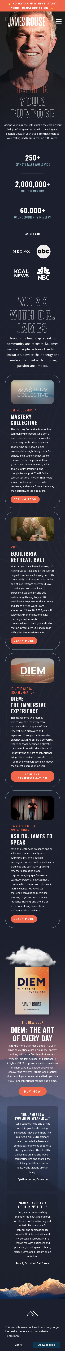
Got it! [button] (18, 1344)
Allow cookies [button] (46, 1344)
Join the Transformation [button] (32, 776)
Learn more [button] (13, 1336)
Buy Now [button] (32, 1091)
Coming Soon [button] (25, 499)
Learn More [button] (24, 640)
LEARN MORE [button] (24, 919)
